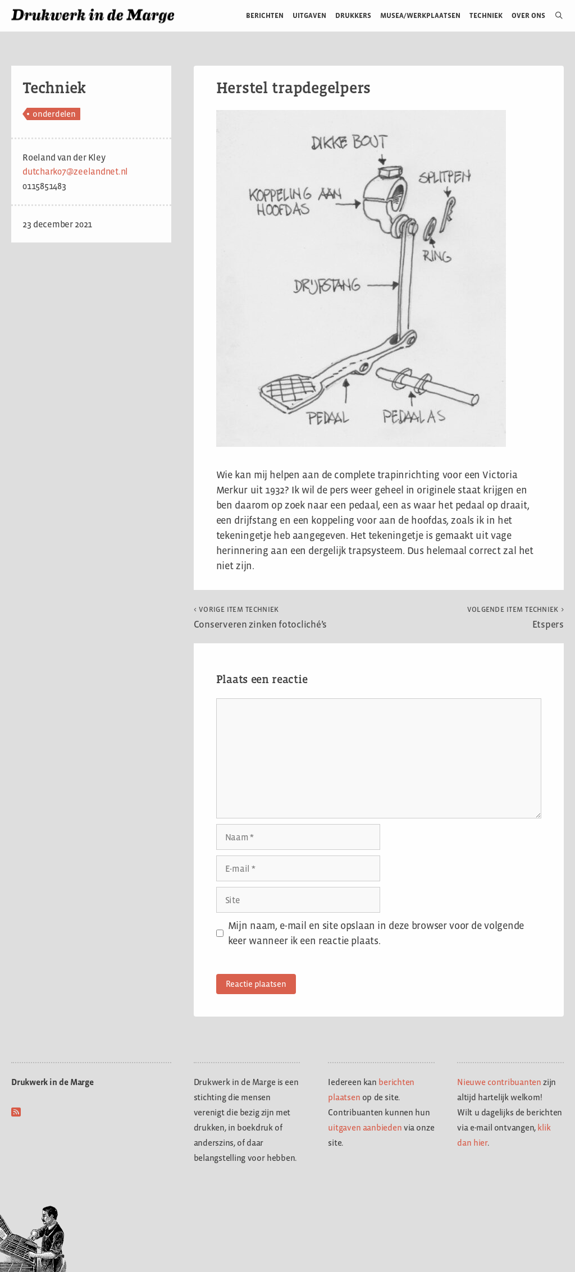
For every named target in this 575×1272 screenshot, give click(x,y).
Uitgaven (309, 15)
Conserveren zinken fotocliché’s (260, 617)
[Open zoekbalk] (554, 15)
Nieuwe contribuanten (499, 1082)
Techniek (486, 15)
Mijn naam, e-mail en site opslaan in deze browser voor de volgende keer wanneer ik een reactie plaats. (376, 933)
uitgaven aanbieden (364, 1127)
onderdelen (54, 113)
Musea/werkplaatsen (420, 15)
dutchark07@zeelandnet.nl (75, 171)
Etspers (515, 617)
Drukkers (353, 15)
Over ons (529, 15)
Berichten (265, 15)
